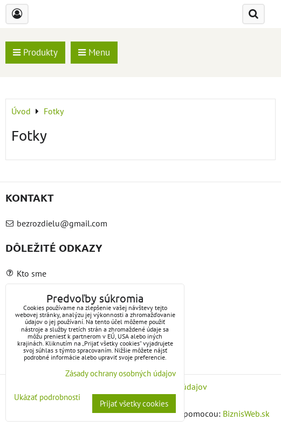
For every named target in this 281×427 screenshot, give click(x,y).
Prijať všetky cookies (134, 403)
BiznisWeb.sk (246, 413)
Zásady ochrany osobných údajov (120, 373)
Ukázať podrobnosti (47, 397)
